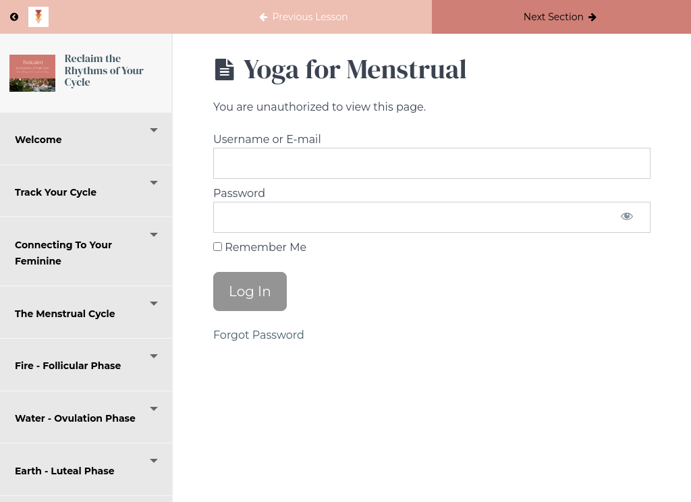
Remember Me (259, 247)
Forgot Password (258, 335)
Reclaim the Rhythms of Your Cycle (104, 70)
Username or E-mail (267, 139)
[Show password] (627, 217)
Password (239, 193)
